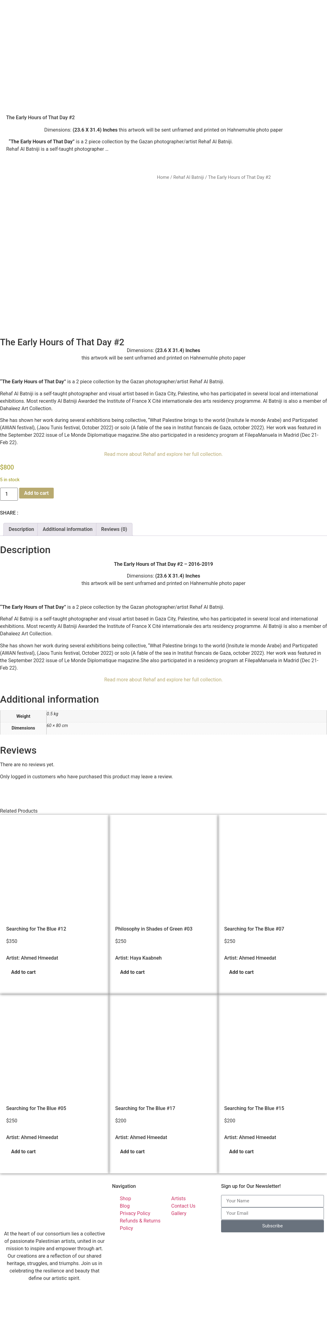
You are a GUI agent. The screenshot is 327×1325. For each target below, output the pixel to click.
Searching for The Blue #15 (254, 1069)
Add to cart (36, 453)
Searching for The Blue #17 (145, 1069)
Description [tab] (21, 490)
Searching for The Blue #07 (254, 890)
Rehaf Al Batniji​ (188, 177)
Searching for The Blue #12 (36, 890)
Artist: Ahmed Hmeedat (32, 919)
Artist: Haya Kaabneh (138, 919)
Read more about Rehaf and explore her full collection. (163, 415)
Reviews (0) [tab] (114, 490)
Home (163, 177)
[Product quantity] (9, 454)
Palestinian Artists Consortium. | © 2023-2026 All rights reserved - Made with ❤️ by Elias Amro (107, 1319)
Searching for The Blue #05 (36, 1069)
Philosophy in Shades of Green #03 (153, 890)
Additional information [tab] (67, 490)
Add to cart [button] (23, 933)
